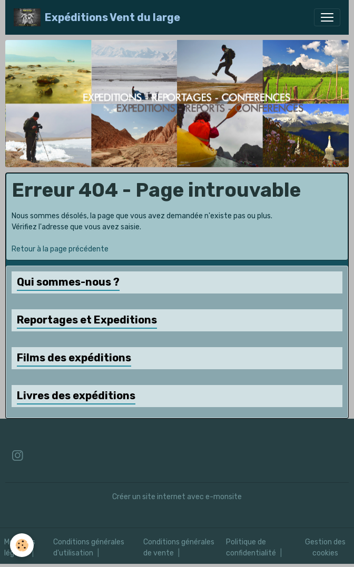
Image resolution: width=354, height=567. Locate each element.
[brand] (97, 17)
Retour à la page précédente (60, 249)
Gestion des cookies (325, 548)
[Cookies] (22, 545)
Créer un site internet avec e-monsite (177, 496)
